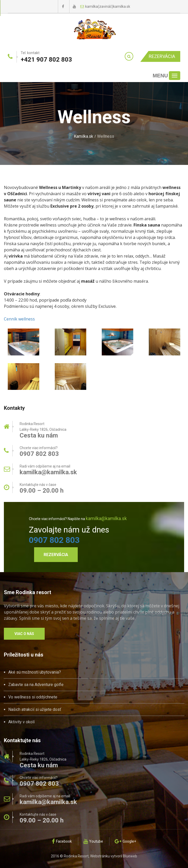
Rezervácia (162, 56)
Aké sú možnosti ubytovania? (34, 672)
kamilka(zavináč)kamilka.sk (105, 6)
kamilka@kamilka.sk (48, 472)
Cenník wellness (19, 319)
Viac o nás (24, 634)
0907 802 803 (54, 540)
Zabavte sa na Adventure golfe (36, 685)
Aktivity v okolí (21, 722)
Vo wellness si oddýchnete (32, 697)
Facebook (62, 841)
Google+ (125, 841)
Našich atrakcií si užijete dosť (34, 709)
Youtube (93, 841)
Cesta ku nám (39, 435)
